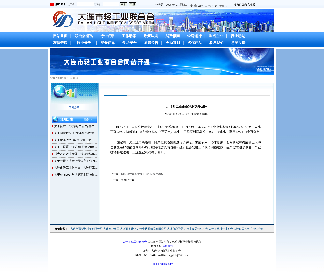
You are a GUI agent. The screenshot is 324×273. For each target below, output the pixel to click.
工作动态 (129, 36)
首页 (72, 78)
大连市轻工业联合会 (135, 241)
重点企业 (216, 36)
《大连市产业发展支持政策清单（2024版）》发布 (76, 154)
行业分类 (84, 43)
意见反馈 (238, 43)
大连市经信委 (175, 228)
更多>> (88, 119)
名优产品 (195, 43)
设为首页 (239, 4)
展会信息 (108, 43)
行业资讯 (107, 36)
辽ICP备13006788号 (162, 264)
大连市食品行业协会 (196, 228)
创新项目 (173, 43)
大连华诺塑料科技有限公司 (86, 228)
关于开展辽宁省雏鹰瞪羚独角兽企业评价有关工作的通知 (76, 147)
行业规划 (238, 36)
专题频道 (74, 107)
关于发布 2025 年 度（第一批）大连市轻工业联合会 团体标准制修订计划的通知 (76, 140)
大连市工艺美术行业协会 (248, 228)
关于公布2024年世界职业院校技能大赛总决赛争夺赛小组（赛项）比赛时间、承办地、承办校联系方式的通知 (76, 174)
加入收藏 (250, 4)
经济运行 (194, 36)
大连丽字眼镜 (128, 228)
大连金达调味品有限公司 (151, 228)
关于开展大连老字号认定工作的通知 (76, 160)
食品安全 (129, 43)
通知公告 (151, 43)
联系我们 (216, 43)
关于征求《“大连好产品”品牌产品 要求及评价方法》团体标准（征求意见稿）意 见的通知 (76, 126)
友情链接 (60, 43)
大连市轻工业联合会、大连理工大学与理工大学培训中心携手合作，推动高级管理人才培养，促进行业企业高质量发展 (76, 167)
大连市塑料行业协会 (221, 228)
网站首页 (60, 36)
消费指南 (172, 36)
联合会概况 (84, 36)
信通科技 (167, 246)
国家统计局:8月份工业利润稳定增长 (142, 173)
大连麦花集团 (111, 228)
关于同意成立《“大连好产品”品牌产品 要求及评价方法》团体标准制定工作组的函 (76, 133)
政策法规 (151, 36)
